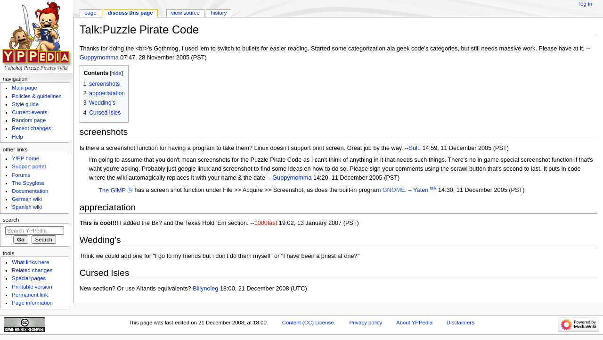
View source (185, 13)
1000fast (265, 223)
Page (90, 13)
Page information (32, 303)
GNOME (394, 190)
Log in (585, 4)
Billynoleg (205, 288)
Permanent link (30, 295)
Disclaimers (460, 322)
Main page (24, 88)
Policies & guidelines (36, 96)
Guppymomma (99, 57)
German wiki (27, 199)
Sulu (415, 148)
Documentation (30, 191)
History (219, 13)
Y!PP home (25, 158)
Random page (29, 120)
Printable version (32, 287)
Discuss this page (130, 13)
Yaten (420, 190)
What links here (30, 262)
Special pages (29, 278)
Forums (21, 175)
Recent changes (31, 128)
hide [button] (116, 73)
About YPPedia (414, 322)
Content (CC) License (308, 322)
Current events (29, 112)
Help (17, 137)
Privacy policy (365, 322)
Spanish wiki (27, 207)
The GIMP (112, 190)
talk (433, 188)
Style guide (25, 104)
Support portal (29, 166)
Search (11, 220)
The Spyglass (28, 183)
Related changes (32, 270)
